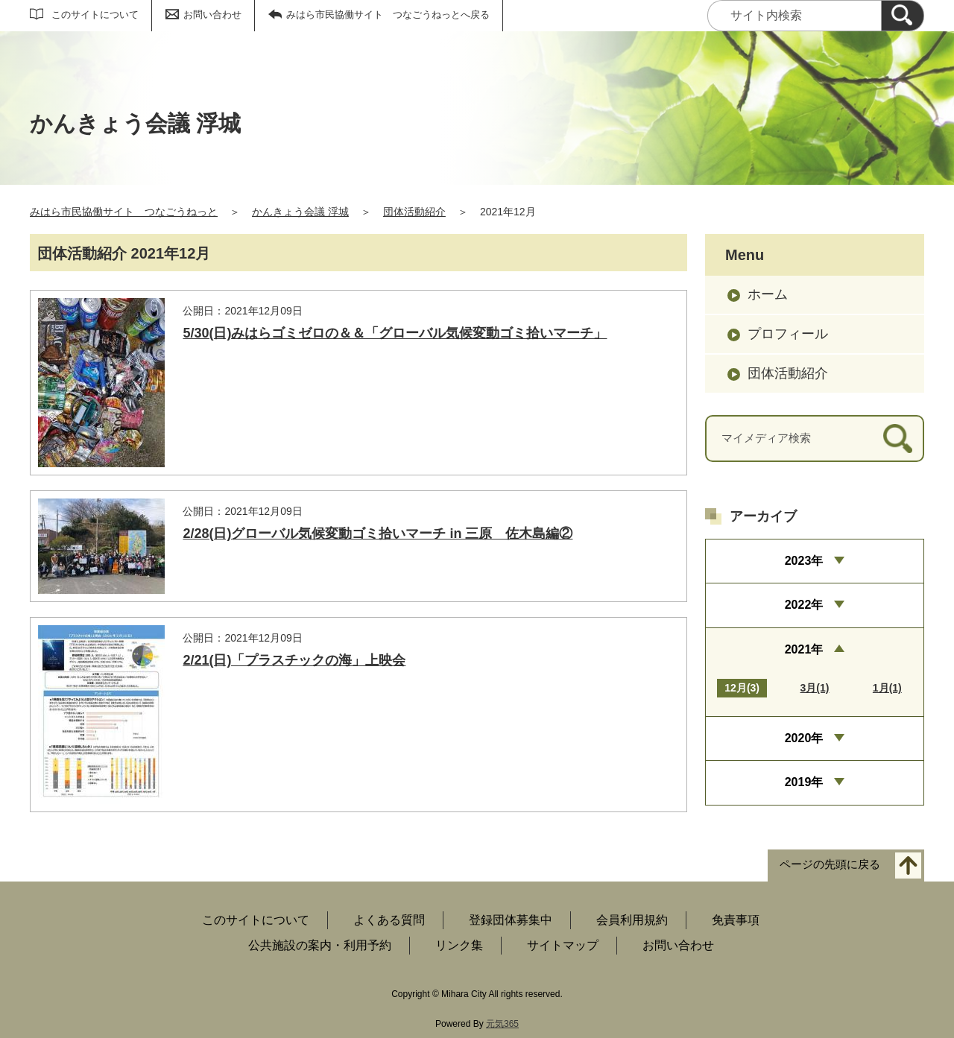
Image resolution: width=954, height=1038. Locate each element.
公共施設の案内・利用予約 (319, 945)
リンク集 (459, 945)
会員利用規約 (632, 920)
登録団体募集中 (510, 920)
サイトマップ (562, 945)
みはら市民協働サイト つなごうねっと (124, 212)
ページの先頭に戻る (830, 864)
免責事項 (735, 920)
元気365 (502, 1024)
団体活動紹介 (414, 212)
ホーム (768, 294)
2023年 (804, 560)
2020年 (804, 738)
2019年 (804, 782)
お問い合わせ (212, 14)
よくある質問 (389, 920)
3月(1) (815, 688)
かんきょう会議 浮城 (300, 212)
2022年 (804, 604)
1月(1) (887, 688)
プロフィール (788, 333)
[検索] (902, 15)
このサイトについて (95, 14)
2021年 (804, 649)
